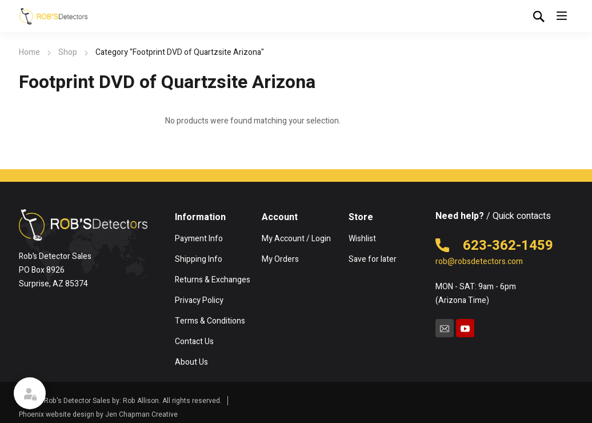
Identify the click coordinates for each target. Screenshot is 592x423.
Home (29, 52)
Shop (67, 52)
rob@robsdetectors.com (479, 262)
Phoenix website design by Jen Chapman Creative (98, 414)
